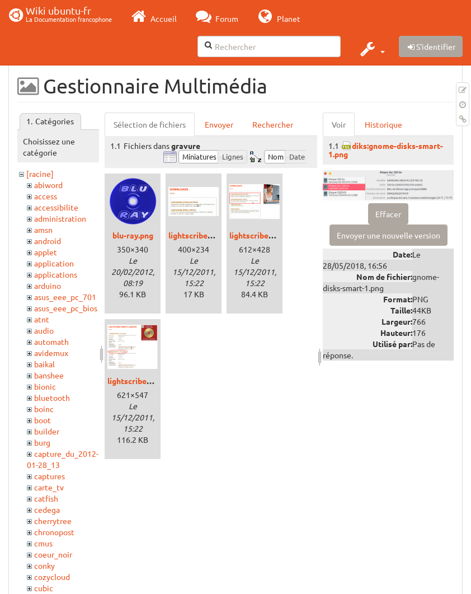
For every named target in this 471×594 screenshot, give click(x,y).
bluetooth (52, 397)
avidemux (51, 353)
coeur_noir (53, 554)
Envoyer (219, 124)
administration (60, 218)
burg (42, 442)
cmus (43, 543)
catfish (46, 498)
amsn (43, 229)
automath (51, 341)
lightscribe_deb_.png (206, 235)
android (47, 241)
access (45, 196)
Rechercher (272, 124)
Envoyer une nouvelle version (388, 235)
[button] (371, 48)
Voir (339, 124)
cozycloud (52, 577)
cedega (47, 509)
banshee (49, 375)
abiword (48, 185)
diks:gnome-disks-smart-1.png (385, 150)
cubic (43, 588)
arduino (47, 285)
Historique (383, 124)
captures (49, 476)
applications (55, 274)
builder (46, 431)
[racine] (40, 174)
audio (44, 330)
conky (44, 565)
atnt (41, 319)
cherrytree (53, 521)
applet (45, 252)
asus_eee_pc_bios (65, 308)
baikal (44, 364)
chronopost (54, 532)
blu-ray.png (132, 235)
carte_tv (49, 487)
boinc (44, 409)
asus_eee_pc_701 (65, 297)
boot (42, 420)
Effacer (388, 214)
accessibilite (56, 207)
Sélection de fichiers (150, 124)
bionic (45, 386)
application (54, 263)
